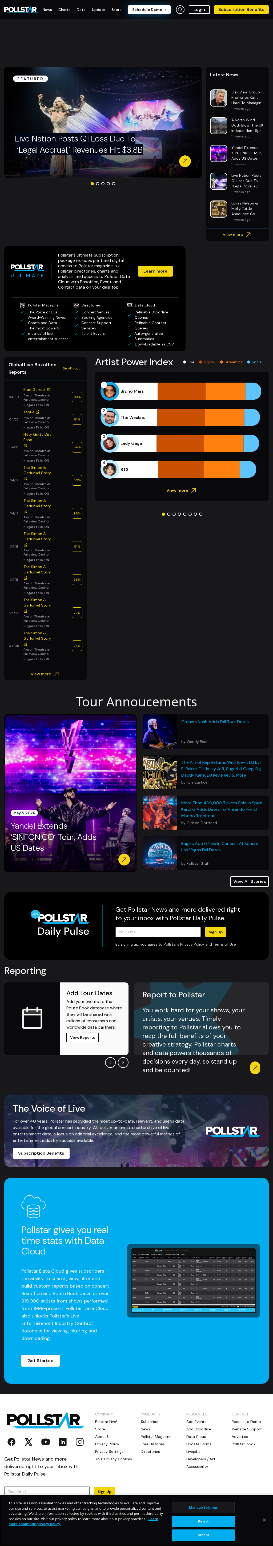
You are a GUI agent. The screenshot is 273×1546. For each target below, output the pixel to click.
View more (237, 235)
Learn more (155, 271)
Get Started (40, 1360)
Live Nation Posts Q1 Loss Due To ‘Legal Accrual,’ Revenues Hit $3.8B (79, 144)
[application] (182, 430)
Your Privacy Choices (113, 1459)
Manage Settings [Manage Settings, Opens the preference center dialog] (203, 1533)
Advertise (240, 1436)
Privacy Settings (109, 1451)
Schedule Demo (149, 9)
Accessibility (197, 1466)
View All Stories (249, 881)
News (145, 1429)
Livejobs (193, 1451)
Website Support (247, 1429)
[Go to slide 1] (92, 183)
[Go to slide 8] (200, 514)
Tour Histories (153, 1444)
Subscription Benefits (241, 9)
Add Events (196, 1421)
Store (100, 1429)
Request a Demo (246, 1421)
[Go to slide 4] (108, 183)
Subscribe (149, 1421)
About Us (103, 1436)
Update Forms (198, 1444)
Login (199, 9)
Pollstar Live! (106, 1421)
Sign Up (216, 932)
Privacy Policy (192, 944)
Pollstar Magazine (156, 1436)
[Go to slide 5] (113, 183)
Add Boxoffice (198, 1429)
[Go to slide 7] (195, 514)
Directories (150, 1451)
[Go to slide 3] (103, 183)
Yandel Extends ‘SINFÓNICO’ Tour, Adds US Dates (54, 836)
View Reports (82, 1037)
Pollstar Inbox (243, 1444)
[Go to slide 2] (97, 183)
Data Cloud (196, 1436)
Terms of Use (224, 944)
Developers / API (200, 1459)
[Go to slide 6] (190, 514)
